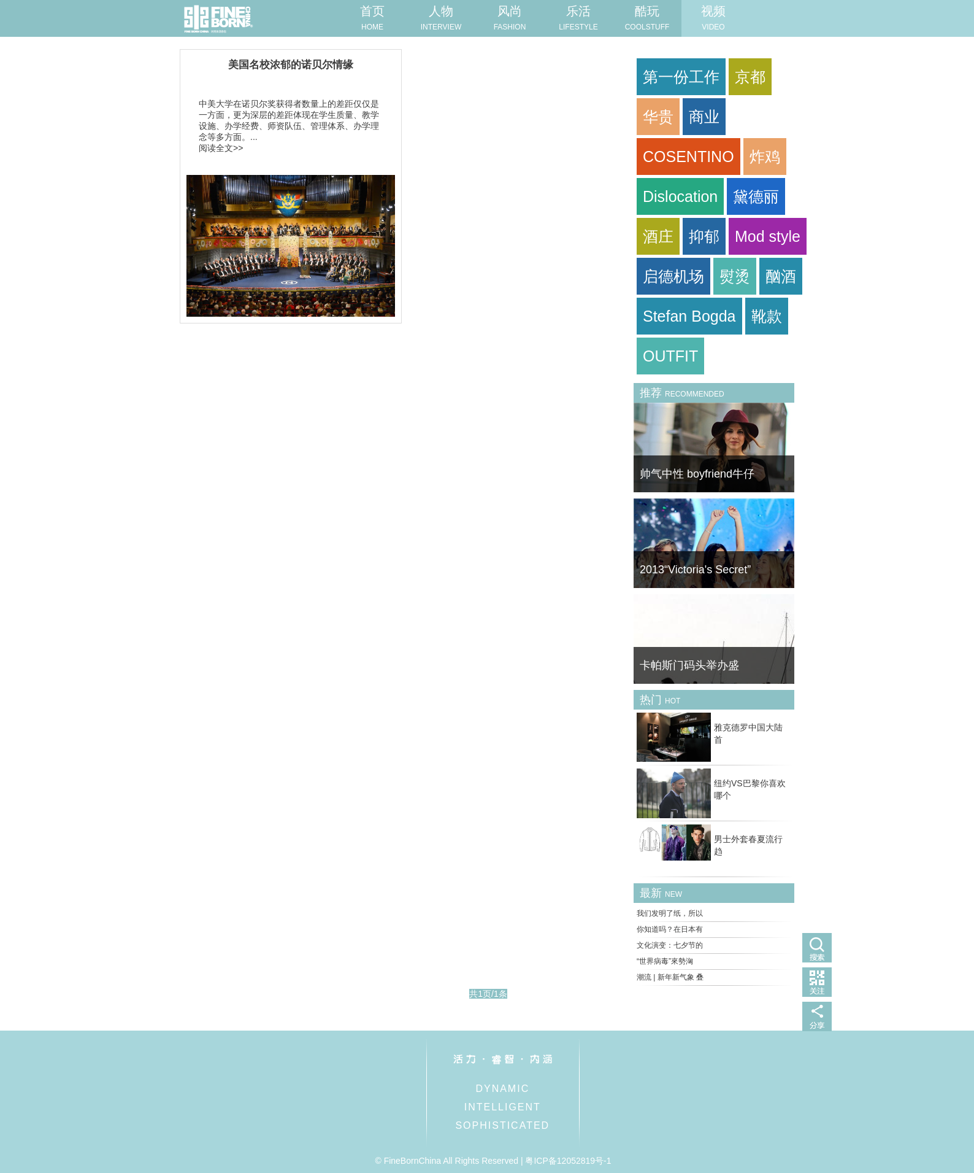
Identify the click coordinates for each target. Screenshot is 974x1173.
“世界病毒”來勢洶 (665, 961)
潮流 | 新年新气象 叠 (670, 977)
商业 (704, 116)
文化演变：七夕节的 (670, 945)
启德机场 (673, 276)
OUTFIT (670, 356)
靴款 (766, 316)
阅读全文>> (221, 148)
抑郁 (704, 236)
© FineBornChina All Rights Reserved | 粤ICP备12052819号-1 (493, 1161)
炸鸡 (765, 156)
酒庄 (658, 236)
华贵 (658, 116)
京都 (750, 76)
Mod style (767, 236)
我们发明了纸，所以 (670, 913)
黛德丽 (756, 196)
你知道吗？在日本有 (670, 929)
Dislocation (680, 196)
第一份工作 (681, 76)
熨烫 (734, 276)
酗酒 (780, 276)
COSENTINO (688, 156)
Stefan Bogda (689, 316)
